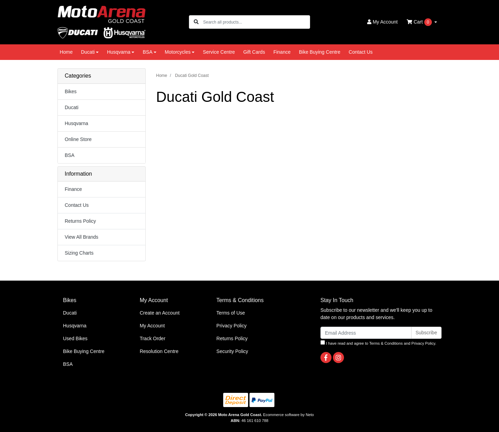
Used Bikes (75, 338)
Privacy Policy (231, 325)
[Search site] (196, 22)
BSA (69, 155)
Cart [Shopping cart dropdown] (420, 22)
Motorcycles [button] (178, 52)
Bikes (70, 91)
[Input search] (256, 22)
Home (66, 52)
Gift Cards (254, 52)
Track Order (152, 338)
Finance (282, 52)
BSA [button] (147, 52)
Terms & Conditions (386, 343)
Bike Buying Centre (320, 52)
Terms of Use (230, 313)
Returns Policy (80, 221)
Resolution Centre (159, 351)
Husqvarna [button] (118, 52)
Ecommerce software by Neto (288, 415)
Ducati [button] (88, 52)
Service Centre (219, 52)
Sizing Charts (79, 253)
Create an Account (160, 313)
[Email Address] (365, 333)
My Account (152, 325)
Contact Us (361, 52)
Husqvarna (76, 123)
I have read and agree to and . (378, 342)
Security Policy (232, 351)
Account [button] (382, 22)
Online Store (78, 139)
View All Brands (81, 237)
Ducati (72, 107)
